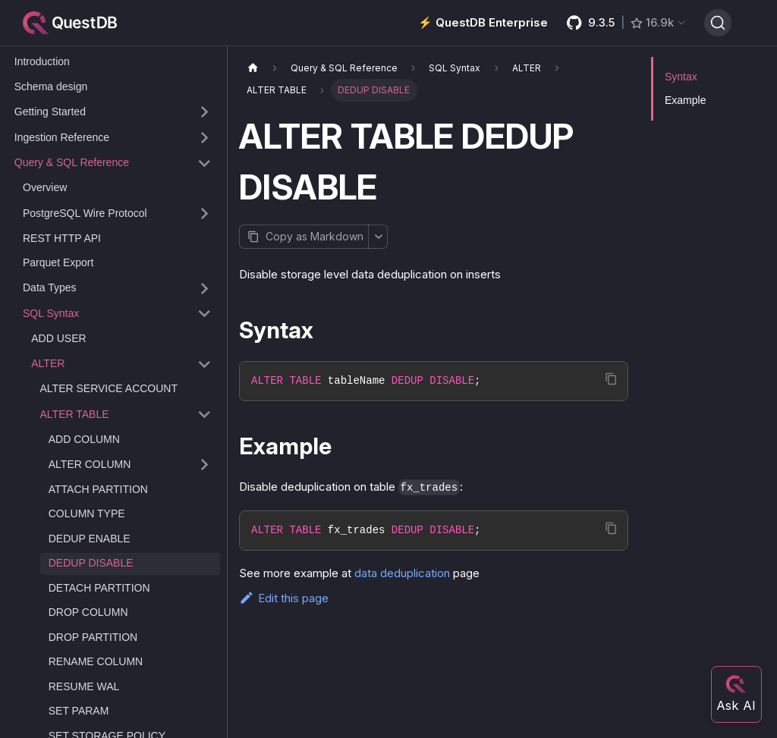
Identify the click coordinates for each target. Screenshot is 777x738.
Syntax (681, 77)
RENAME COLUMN (96, 661)
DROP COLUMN (88, 612)
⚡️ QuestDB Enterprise (483, 22)
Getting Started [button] (50, 111)
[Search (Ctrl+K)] (717, 22)
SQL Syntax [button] (51, 313)
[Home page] (252, 68)
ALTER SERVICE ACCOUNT (109, 388)
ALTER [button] (47, 363)
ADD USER (58, 338)
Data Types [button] (50, 287)
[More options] (378, 237)
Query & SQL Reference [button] (71, 162)
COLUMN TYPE (87, 513)
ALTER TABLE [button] (74, 414)
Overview (45, 187)
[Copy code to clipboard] (611, 379)
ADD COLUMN (84, 439)
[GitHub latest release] (626, 22)
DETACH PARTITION (99, 588)
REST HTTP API (62, 238)
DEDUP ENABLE (90, 538)
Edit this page (284, 598)
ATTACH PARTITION (98, 489)
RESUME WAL (84, 686)
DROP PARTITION (93, 637)
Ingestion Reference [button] (61, 137)
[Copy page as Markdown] (303, 237)
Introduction (42, 61)
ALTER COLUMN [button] (90, 464)
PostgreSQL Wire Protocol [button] (85, 213)
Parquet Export (58, 262)
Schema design (51, 86)
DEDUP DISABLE (91, 563)
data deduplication (402, 573)
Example (685, 100)
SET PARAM (79, 711)
